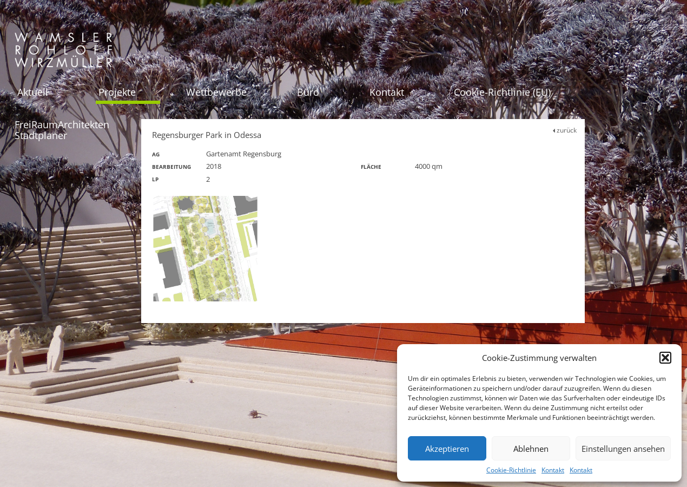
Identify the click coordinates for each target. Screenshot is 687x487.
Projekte (117, 91)
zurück (565, 130)
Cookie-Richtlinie (511, 470)
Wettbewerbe (216, 91)
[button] (665, 357)
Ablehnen (531, 448)
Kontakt (552, 470)
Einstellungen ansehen (623, 448)
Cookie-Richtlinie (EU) (502, 91)
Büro (308, 91)
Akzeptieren (447, 448)
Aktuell (32, 91)
